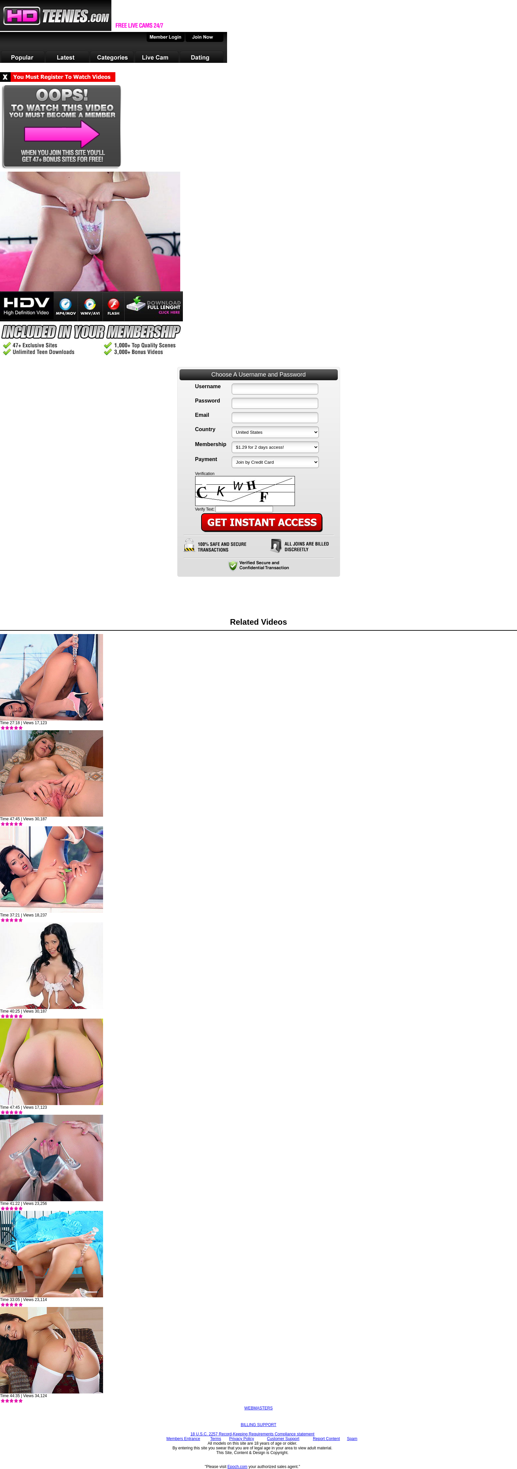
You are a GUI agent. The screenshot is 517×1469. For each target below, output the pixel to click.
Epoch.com (237, 1466)
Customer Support (283, 1438)
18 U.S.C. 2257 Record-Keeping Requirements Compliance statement (253, 1434)
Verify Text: (204, 509)
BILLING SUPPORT (258, 1424)
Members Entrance (183, 1438)
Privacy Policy (241, 1438)
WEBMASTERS (258, 1408)
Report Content (326, 1438)
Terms (215, 1438)
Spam (352, 1438)
